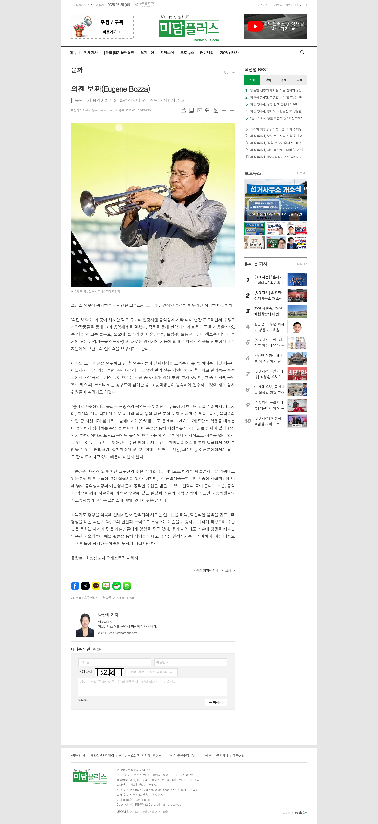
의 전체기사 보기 (212, 570)
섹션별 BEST (256, 70)
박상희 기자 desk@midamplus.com (92, 110)
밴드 (127, 586)
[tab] (252, 80)
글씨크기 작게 (232, 110)
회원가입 (290, 5)
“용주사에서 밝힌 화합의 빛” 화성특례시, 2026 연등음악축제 (278, 118)
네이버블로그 (106, 586)
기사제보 (263, 5)
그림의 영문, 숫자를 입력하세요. (150, 671)
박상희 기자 (108, 615)
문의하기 (222, 756)
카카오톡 (96, 586)
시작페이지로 (81, 5)
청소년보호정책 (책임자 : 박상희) (140, 756)
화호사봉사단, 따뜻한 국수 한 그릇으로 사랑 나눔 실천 (278, 97)
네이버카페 (116, 586)
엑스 (85, 586)
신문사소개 (78, 756)
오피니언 (147, 52)
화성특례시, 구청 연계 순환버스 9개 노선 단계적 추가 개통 (278, 104)
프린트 (207, 110)
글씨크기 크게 (224, 110)
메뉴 (72, 52)
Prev (250, 200)
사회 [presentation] (252, 80)
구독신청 (239, 756)
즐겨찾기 (98, 5)
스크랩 (216, 110)
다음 (159, 728)
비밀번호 (162, 662)
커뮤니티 (207, 52)
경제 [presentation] (283, 80)
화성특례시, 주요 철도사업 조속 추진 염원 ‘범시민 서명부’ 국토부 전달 (278, 136)
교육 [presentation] (299, 80)
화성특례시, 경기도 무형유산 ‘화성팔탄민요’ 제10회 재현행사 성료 (278, 111)
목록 (191, 110)
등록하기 (216, 702)
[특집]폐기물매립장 (119, 52)
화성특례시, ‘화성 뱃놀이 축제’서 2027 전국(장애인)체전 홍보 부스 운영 (278, 143)
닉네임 (84, 662)
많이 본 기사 (255, 264)
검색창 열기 (302, 53)
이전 (146, 728)
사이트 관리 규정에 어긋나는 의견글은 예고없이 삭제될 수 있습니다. (128, 681)
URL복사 (183, 110)
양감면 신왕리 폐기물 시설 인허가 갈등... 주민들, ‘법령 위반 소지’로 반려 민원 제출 (278, 90)
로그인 (303, 5)
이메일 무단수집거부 (181, 756)
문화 (232, 72)
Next (301, 200)
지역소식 (167, 52)
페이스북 (75, 586)
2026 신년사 (229, 52)
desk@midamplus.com (117, 633)
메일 (199, 110)
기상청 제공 (144, 6)
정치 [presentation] (268, 80)
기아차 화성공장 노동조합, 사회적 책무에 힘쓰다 (278, 129)
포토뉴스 (187, 52)
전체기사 (90, 52)
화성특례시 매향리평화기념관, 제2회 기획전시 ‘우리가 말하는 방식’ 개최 (278, 157)
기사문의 (276, 5)
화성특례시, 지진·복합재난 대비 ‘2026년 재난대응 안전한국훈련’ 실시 (278, 150)
